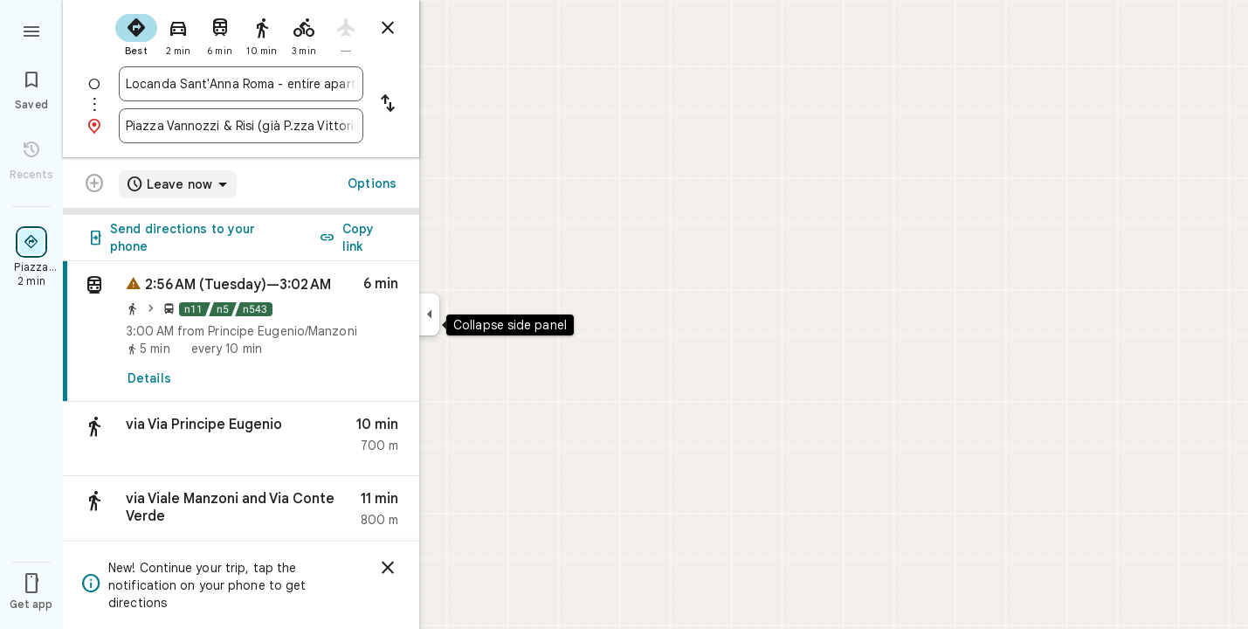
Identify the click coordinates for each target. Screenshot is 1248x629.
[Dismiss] (387, 567)
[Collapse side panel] (429, 314)
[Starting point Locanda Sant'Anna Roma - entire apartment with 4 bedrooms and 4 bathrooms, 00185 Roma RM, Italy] (241, 83)
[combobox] (241, 83)
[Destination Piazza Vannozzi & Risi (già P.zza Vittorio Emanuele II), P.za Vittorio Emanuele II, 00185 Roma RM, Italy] (241, 125)
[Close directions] (387, 28)
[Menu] (31, 29)
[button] (241, 439)
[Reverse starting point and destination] (387, 105)
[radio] (136, 33)
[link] (241, 331)
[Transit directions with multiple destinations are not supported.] (94, 185)
